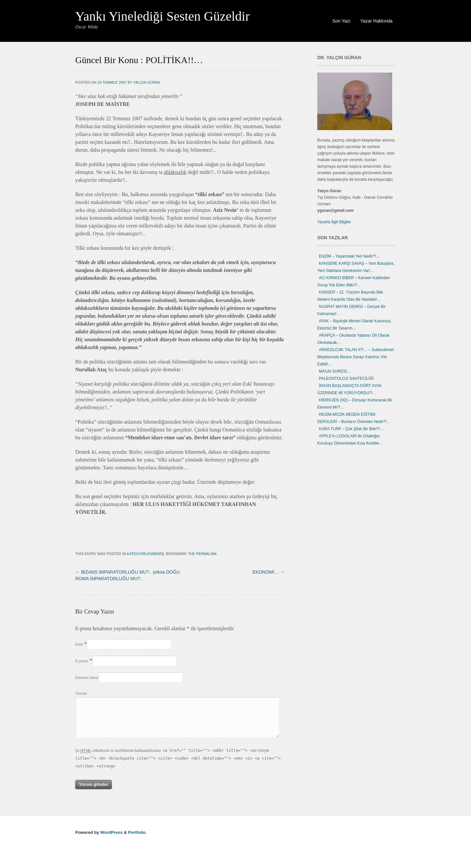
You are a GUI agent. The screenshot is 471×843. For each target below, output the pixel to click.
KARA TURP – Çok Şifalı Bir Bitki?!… (351, 429)
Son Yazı (341, 21)
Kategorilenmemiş (145, 554)
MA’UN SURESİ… (335, 371)
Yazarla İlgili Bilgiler (334, 222)
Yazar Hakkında (376, 21)
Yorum (81, 693)
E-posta (81, 660)
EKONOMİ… (269, 572)
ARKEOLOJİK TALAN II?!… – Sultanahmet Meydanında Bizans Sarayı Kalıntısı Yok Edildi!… (355, 356)
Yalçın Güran (146, 82)
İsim (79, 644)
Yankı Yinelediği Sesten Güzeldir (162, 16)
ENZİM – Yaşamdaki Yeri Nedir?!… (349, 256)
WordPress (111, 832)
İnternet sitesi (86, 677)
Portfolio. (137, 832)
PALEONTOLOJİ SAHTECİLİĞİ (346, 378)
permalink (206, 554)
